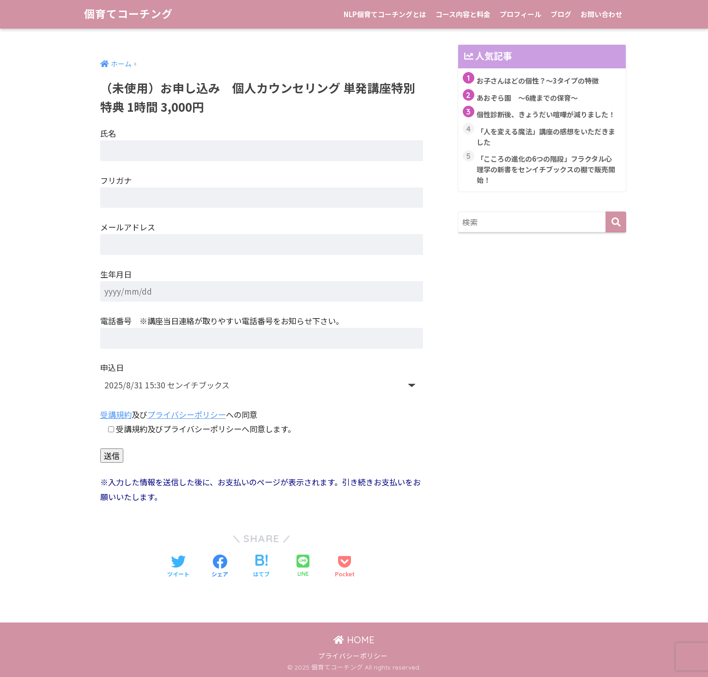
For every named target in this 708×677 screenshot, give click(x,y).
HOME (354, 640)
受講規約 (116, 414)
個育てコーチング (128, 14)
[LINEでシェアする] (303, 566)
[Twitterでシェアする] (178, 566)
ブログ (561, 14)
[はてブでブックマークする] (261, 566)
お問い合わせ (601, 14)
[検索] (615, 222)
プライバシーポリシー (186, 414)
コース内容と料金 (463, 14)
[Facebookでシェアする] (220, 566)
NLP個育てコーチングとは (385, 14)
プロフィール (520, 14)
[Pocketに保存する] (345, 566)
